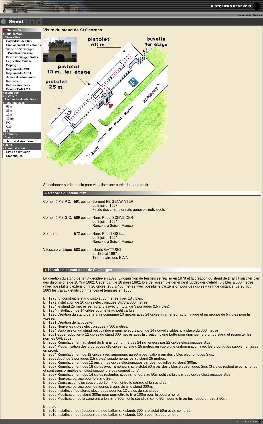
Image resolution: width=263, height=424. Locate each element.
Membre (257, 15)
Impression (244, 15)
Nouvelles (14, 30)
